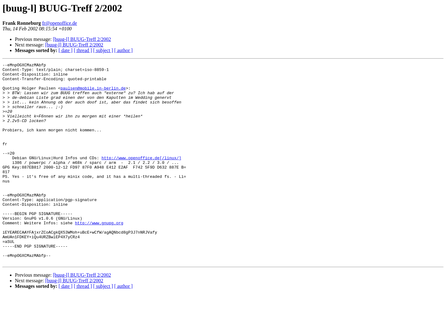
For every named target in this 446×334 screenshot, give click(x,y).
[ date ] (65, 50)
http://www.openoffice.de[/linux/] (141, 177)
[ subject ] (103, 50)
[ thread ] (83, 50)
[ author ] (123, 50)
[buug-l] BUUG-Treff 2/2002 (82, 39)
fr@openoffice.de (59, 23)
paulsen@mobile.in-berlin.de (93, 93)
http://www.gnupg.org (99, 255)
